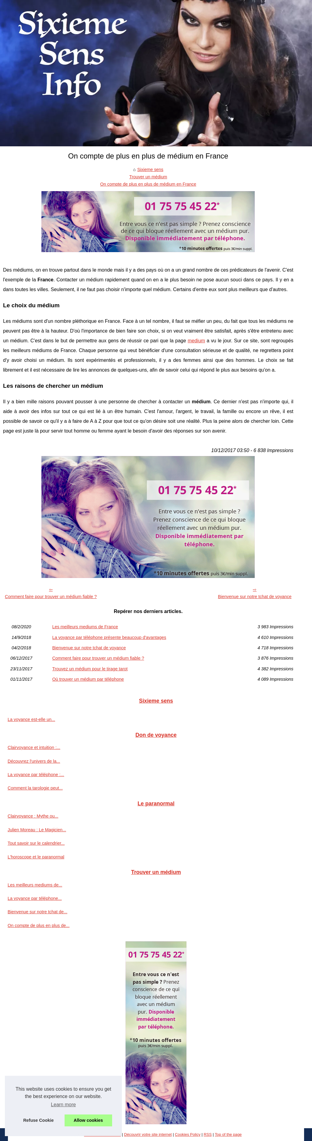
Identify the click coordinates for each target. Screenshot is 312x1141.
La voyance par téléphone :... (36, 774)
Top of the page (228, 1134)
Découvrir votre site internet (148, 1134)
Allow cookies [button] (88, 1120)
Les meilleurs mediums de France (85, 627)
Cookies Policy (187, 1134)
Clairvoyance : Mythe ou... (33, 816)
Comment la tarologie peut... (35, 788)
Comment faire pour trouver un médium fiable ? (51, 596)
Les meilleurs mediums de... (35, 884)
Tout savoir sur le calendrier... (36, 843)
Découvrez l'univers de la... (34, 761)
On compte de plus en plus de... (38, 925)
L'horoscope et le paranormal (36, 856)
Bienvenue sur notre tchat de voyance (255, 596)
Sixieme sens (150, 169)
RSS (207, 1134)
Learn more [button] (63, 1104)
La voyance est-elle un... (31, 719)
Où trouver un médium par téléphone (88, 679)
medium (196, 340)
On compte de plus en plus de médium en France (148, 184)
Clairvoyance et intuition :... (34, 747)
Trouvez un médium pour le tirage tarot (89, 669)
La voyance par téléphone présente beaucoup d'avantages (109, 637)
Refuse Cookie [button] (38, 1120)
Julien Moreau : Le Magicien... (37, 829)
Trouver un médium (148, 176)
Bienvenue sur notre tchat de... (37, 911)
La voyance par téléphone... (35, 898)
